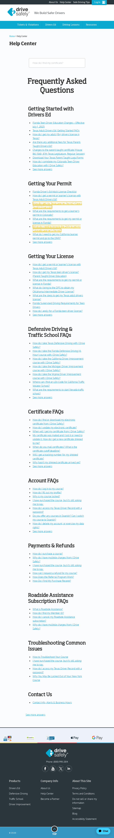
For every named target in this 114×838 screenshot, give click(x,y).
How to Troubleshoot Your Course (50, 656)
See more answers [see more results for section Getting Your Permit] (42, 242)
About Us (53, 2)
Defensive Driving (18, 793)
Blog (74, 813)
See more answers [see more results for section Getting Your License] (42, 314)
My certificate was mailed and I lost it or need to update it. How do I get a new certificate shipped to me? (58, 439)
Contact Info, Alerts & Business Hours (52, 702)
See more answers (35, 714)
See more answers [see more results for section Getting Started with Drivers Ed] (42, 169)
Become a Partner (50, 798)
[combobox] (57, 63)
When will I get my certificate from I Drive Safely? (59, 431)
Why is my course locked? (46, 496)
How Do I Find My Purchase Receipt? (52, 580)
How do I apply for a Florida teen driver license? (58, 310)
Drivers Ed (14, 788)
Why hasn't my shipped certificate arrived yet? (56, 462)
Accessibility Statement (84, 818)
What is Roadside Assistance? (48, 609)
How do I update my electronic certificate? (55, 427)
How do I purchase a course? (48, 553)
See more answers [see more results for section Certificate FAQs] (42, 466)
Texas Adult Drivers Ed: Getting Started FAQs (56, 130)
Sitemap (76, 808)
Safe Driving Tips (81, 2)
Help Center (65, 2)
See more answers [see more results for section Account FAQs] (42, 531)
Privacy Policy (79, 788)
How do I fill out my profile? (47, 492)
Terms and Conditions (83, 793)
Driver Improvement (19, 804)
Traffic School (16, 798)
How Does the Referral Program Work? (53, 576)
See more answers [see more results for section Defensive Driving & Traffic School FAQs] (42, 397)
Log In (97, 2)
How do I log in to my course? (48, 488)
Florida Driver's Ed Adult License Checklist (54, 191)
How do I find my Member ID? (48, 613)
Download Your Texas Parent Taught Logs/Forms (58, 157)
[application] (102, 831)
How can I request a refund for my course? (55, 573)
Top (54, 830)
